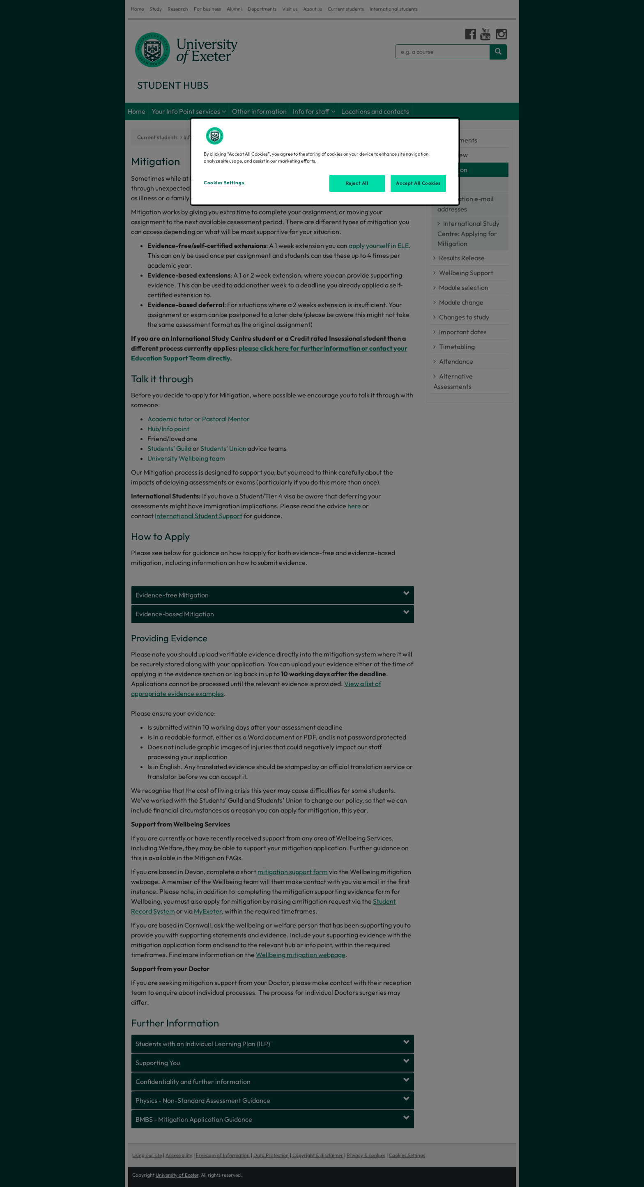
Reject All (357, 183)
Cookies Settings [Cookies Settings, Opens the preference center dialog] (224, 183)
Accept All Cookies (418, 183)
